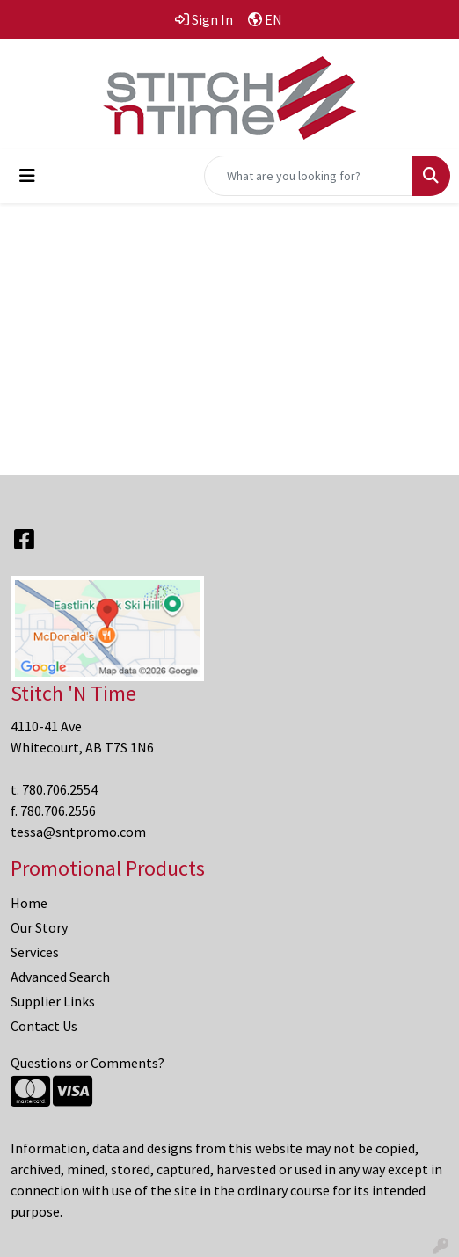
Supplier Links (53, 1001)
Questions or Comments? (87, 1063)
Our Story (39, 927)
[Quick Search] (308, 176)
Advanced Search (60, 976)
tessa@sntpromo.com (78, 831)
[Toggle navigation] (27, 175)
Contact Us (44, 1026)
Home (29, 903)
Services (35, 952)
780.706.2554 (60, 789)
